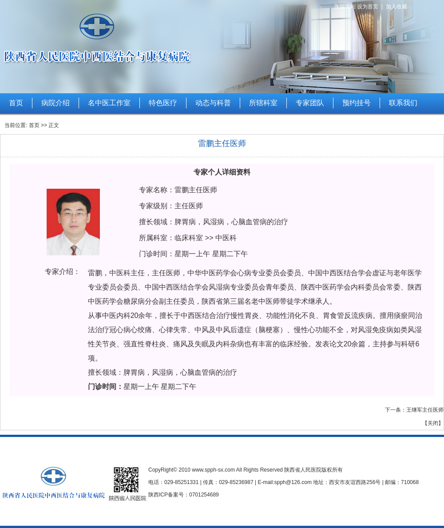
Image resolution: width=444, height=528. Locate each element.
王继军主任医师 (425, 410)
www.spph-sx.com (213, 470)
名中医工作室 (109, 103)
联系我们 (403, 103)
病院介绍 (55, 103)
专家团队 (310, 103)
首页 (16, 103)
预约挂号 (356, 103)
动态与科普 (213, 103)
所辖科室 (263, 103)
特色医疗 (163, 103)
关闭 (433, 423)
